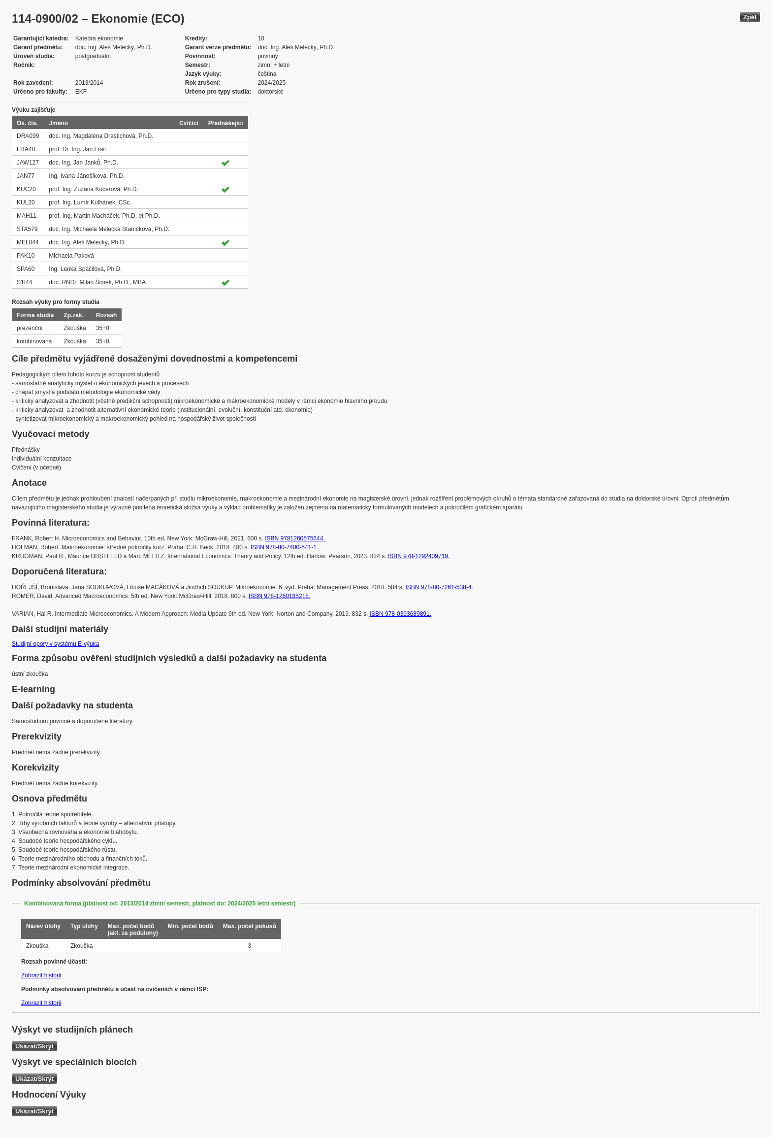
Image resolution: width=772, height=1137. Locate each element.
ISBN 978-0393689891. (400, 613)
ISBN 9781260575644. (295, 538)
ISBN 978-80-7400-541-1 (284, 547)
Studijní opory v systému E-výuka (55, 643)
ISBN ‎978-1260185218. (279, 596)
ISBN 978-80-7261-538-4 (438, 587)
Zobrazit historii (41, 975)
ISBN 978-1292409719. (419, 556)
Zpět (750, 17)
